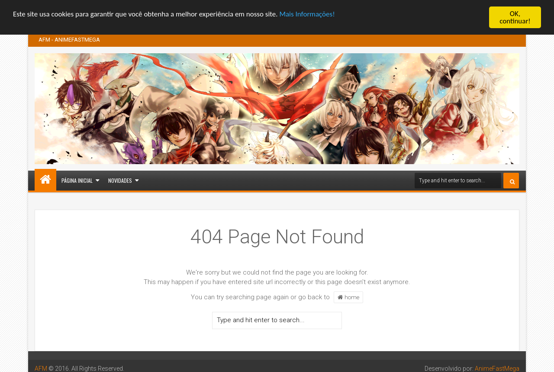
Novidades (120, 180)
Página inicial (77, 180)
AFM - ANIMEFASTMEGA (69, 39)
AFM (41, 368)
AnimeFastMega (497, 368)
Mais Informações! (307, 13)
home (348, 297)
